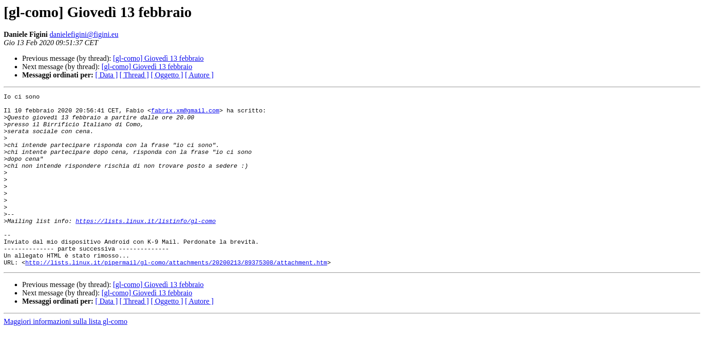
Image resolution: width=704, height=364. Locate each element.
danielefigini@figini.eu (84, 34)
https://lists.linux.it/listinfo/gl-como (146, 247)
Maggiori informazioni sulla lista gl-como (65, 356)
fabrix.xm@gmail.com (185, 114)
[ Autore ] (199, 75)
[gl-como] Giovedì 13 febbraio (158, 58)
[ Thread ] (134, 75)
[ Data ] (106, 75)
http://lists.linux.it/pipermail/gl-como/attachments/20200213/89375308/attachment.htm (176, 297)
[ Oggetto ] (167, 75)
